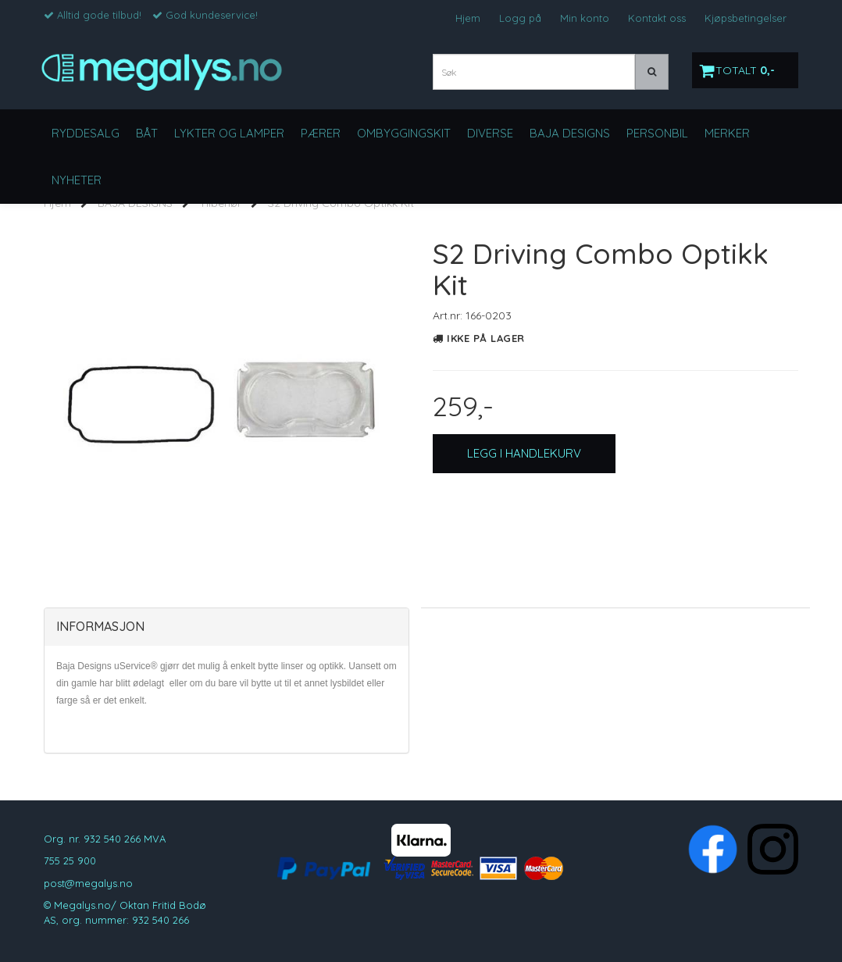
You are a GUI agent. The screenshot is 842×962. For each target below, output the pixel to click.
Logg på (520, 18)
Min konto (584, 18)
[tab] (227, 627)
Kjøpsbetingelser (746, 18)
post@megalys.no (88, 883)
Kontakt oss (657, 18)
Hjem (467, 18)
